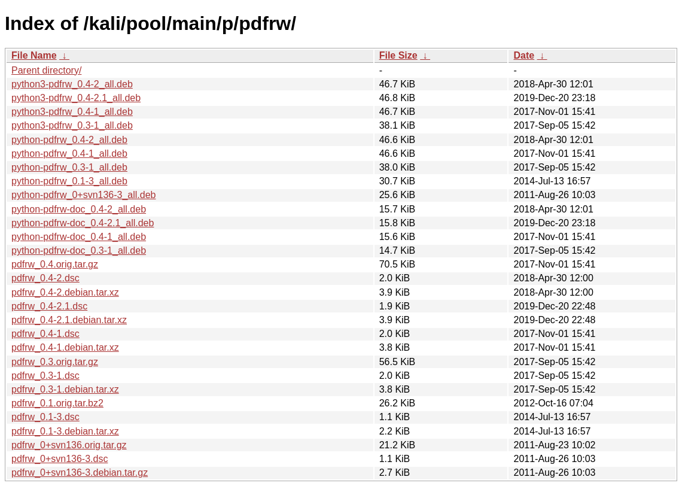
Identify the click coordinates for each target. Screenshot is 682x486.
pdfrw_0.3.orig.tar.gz (54, 362)
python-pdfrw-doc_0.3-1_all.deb (78, 250)
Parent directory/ (46, 70)
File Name (34, 55)
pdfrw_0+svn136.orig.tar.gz (69, 445)
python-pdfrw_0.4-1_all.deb (69, 153)
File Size (398, 55)
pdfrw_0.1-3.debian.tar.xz (65, 431)
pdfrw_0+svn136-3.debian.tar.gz (79, 472)
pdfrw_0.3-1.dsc (45, 375)
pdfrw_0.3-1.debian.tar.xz (65, 389)
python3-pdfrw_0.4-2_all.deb (72, 84)
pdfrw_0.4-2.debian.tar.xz (65, 292)
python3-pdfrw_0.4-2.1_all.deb (76, 98)
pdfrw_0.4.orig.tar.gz (54, 264)
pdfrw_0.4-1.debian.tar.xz (65, 347)
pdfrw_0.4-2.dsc (45, 278)
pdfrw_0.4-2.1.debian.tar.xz (69, 320)
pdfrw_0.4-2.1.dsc (49, 306)
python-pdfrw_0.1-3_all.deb (69, 181)
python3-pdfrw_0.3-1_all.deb (72, 125)
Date (523, 55)
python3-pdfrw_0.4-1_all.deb (72, 112)
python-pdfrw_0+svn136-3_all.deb (83, 195)
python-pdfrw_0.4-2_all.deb (69, 140)
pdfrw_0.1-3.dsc (45, 417)
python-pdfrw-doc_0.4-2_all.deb (78, 209)
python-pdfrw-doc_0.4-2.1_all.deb (82, 223)
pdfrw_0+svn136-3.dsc (59, 459)
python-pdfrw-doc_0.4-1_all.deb (78, 237)
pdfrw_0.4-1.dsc (45, 334)
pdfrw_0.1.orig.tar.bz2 (57, 403)
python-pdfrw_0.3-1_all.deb (69, 167)
